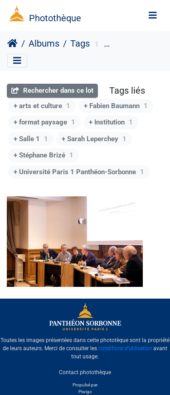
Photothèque (55, 18)
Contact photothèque (85, 372)
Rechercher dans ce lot (52, 90)
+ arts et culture (42, 106)
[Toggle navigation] (153, 15)
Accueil (12, 43)
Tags (80, 43)
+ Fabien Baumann (116, 106)
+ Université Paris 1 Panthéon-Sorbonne (79, 172)
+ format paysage (44, 122)
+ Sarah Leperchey (94, 139)
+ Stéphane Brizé (43, 155)
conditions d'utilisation (125, 348)
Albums (44, 43)
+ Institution (111, 122)
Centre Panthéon (136, 45)
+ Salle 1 (31, 139)
